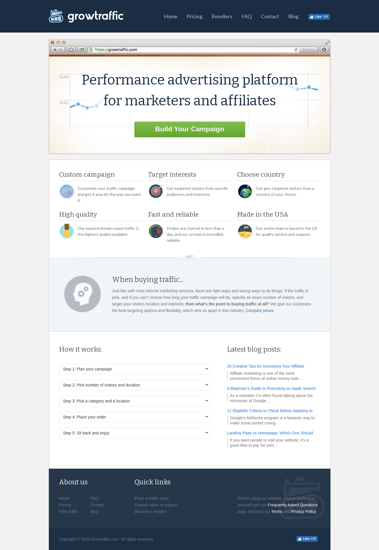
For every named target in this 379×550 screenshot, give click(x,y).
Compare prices (259, 310)
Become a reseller (150, 511)
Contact (270, 16)
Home (171, 16)
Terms (276, 511)
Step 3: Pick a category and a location (96, 401)
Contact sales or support (156, 505)
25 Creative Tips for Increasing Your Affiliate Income (266, 366)
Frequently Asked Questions (293, 505)
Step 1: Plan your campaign (87, 369)
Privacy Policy (303, 511)
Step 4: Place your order (84, 417)
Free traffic (68, 511)
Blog (293, 16)
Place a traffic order (151, 498)
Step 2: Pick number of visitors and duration (101, 385)
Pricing (194, 16)
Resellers (221, 16)
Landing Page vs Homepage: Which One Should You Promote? (270, 433)
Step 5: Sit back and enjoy (86, 433)
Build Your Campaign (189, 129)
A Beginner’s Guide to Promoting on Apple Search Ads (271, 388)
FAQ (246, 16)
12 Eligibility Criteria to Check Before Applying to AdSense (270, 411)
